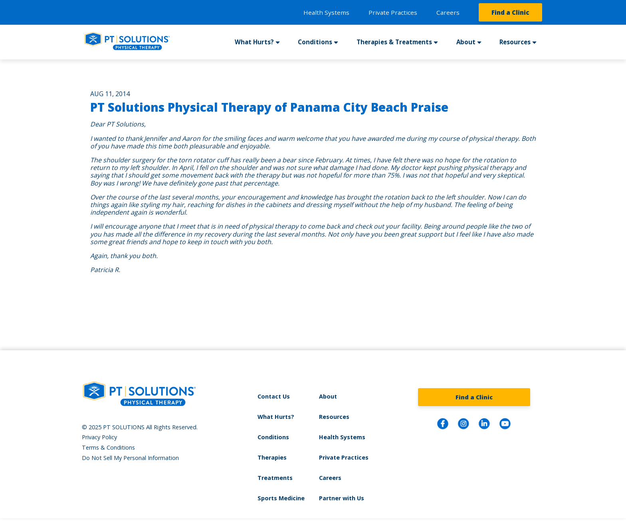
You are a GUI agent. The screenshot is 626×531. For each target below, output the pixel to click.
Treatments (275, 478)
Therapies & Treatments (394, 42)
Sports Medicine (281, 498)
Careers (448, 12)
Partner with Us (341, 498)
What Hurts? (254, 42)
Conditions (315, 42)
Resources (515, 42)
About (465, 42)
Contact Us (274, 396)
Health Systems (326, 12)
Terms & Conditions (108, 447)
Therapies (272, 457)
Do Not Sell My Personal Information (130, 458)
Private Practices (392, 12)
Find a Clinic (510, 12)
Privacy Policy (99, 437)
